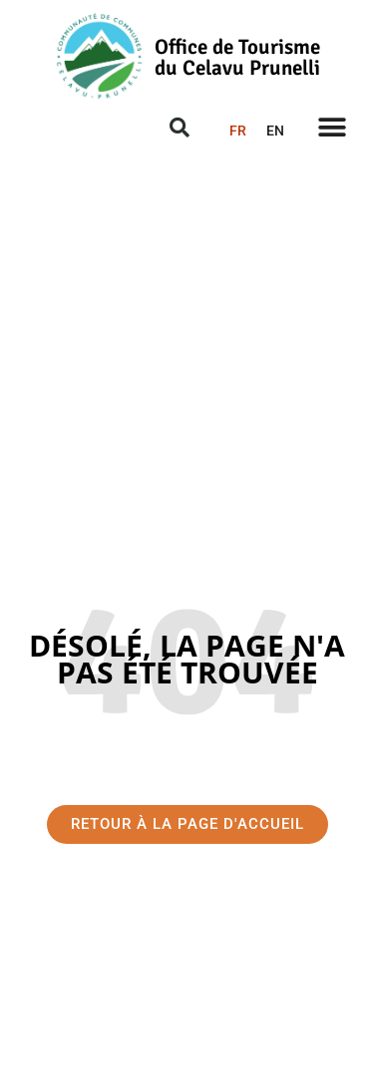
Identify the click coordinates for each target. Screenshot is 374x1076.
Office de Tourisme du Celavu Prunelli (237, 57)
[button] (331, 127)
